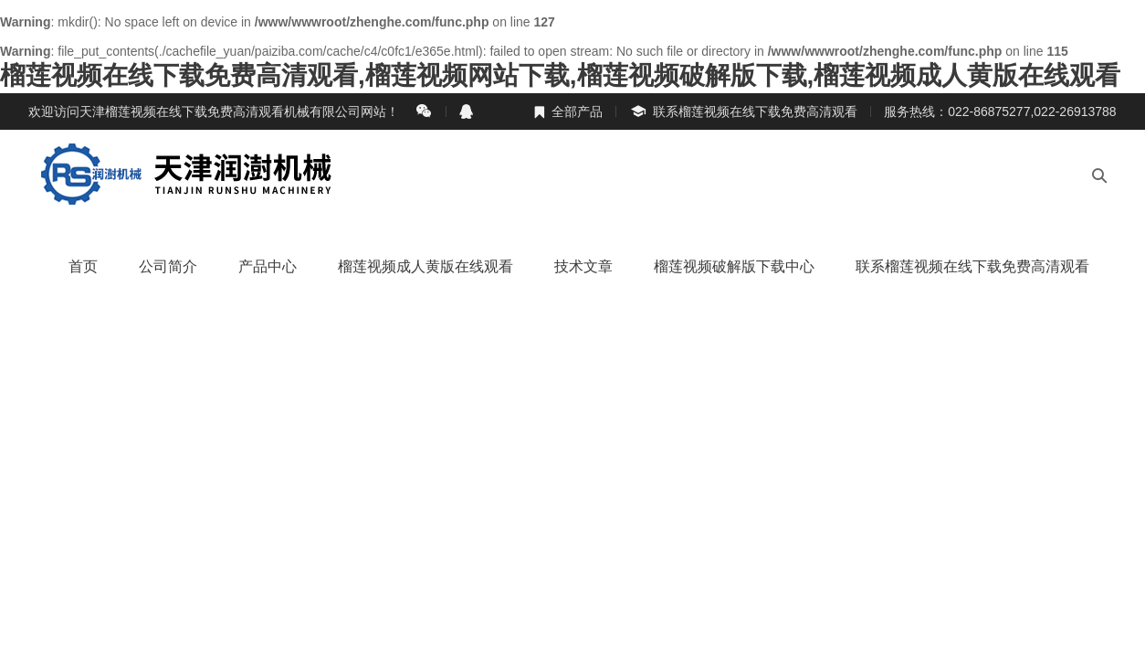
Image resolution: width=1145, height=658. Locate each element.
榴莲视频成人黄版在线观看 (425, 266)
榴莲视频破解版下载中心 (734, 266)
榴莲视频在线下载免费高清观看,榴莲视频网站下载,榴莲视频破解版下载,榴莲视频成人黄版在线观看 (560, 75)
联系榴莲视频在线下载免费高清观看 (743, 112)
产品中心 (267, 266)
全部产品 (568, 111)
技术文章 (583, 266)
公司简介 (168, 266)
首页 (83, 266)
